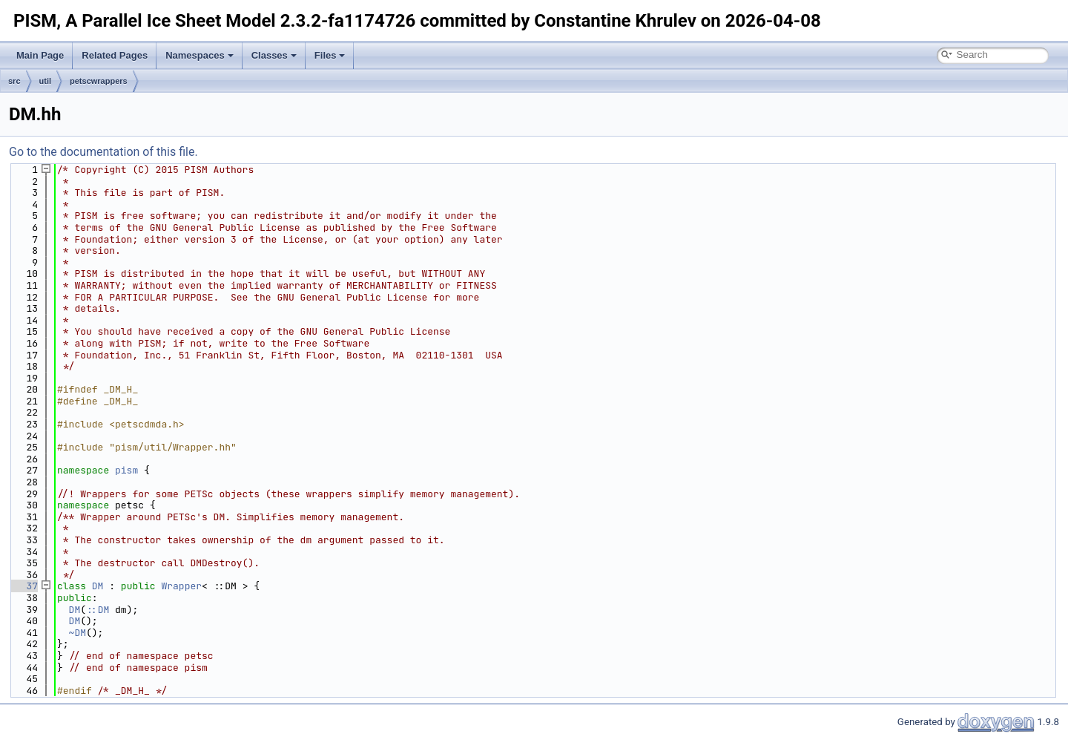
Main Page (40, 55)
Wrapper (181, 586)
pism (126, 470)
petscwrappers (99, 80)
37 (23, 586)
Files (330, 55)
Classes (274, 55)
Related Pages (115, 55)
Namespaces (199, 55)
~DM (77, 632)
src (14, 80)
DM (98, 586)
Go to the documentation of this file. (103, 152)
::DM (97, 609)
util (45, 80)
